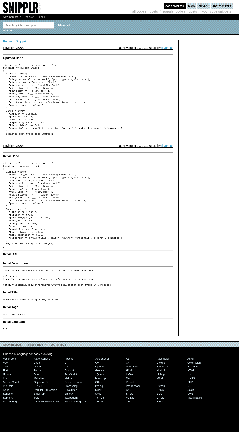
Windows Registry (75, 428)
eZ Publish (193, 393)
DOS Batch (132, 393)
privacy (203, 6)
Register (29, 16)
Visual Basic (194, 424)
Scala (190, 416)
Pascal (130, 408)
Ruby (98, 416)
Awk (5, 389)
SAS (128, 416)
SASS (160, 416)
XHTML (99, 428)
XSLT (160, 428)
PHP (190, 408)
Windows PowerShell (46, 428)
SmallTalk (39, 420)
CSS (6, 393)
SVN (190, 420)
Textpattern (71, 424)
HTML (191, 397)
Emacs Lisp (163, 393)
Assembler (163, 385)
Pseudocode (133, 412)
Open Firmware (74, 408)
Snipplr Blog (35, 371)
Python (161, 412)
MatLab (69, 404)
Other (98, 408)
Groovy (99, 397)
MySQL (191, 404)
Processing (71, 412)
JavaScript (71, 400)
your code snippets (216, 11)
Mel (128, 404)
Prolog (99, 412)
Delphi (37, 393)
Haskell (161, 397)
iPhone (7, 400)
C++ (128, 389)
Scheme (8, 420)
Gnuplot (69, 397)
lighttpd (161, 400)
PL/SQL (38, 412)
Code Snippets (12, 371)
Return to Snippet (14, 41)
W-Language (10, 428)
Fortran (38, 397)
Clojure (161, 389)
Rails (6, 416)
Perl (159, 408)
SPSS (129, 420)
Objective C (41, 408)
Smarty (69, 420)
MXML (160, 404)
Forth (6, 397)
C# (97, 389)
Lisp (189, 400)
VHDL (160, 424)
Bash (37, 389)
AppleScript (102, 385)
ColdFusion (194, 389)
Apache (69, 385)
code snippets (174, 6)
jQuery (99, 400)
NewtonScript (11, 408)
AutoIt (190, 385)
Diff (66, 393)
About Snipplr (57, 371)
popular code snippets (180, 11)
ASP (128, 385)
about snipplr (222, 6)
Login (42, 16)
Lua (5, 404)
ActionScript (10, 385)
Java (36, 400)
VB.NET (131, 424)
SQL (159, 420)
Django (99, 393)
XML (128, 428)
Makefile (39, 404)
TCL (36, 424)
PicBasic (8, 412)
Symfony (8, 424)
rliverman (167, 47)
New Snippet (10, 16)
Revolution (71, 416)
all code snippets (145, 11)
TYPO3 (99, 424)
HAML (129, 397)
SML (98, 420)
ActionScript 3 (42, 385)
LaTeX (130, 400)
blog (191, 6)
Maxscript (100, 404)
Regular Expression (45, 416)
